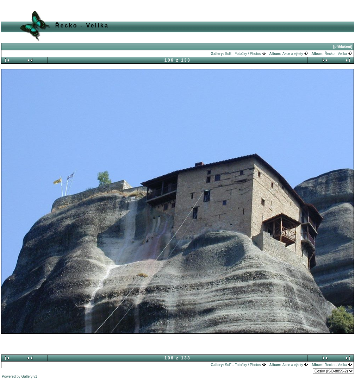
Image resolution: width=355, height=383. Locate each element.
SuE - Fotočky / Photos (245, 54)
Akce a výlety (295, 54)
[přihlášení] (342, 47)
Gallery (27, 376)
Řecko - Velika (339, 54)
